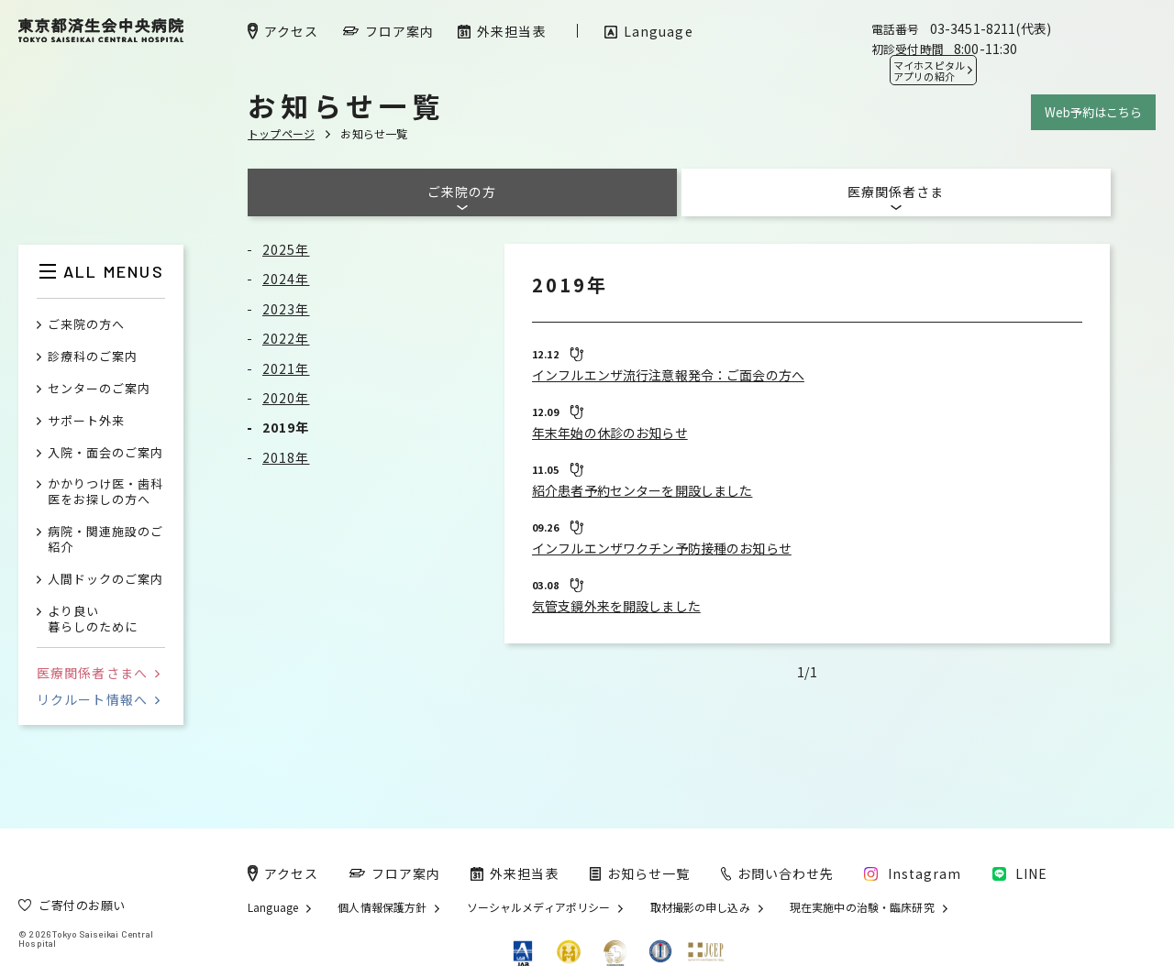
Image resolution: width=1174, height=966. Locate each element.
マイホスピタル (929, 70)
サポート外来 (86, 421)
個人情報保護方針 (382, 907)
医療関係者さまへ (98, 672)
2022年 (286, 338)
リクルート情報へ (98, 699)
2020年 (286, 398)
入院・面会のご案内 (105, 453)
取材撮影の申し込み (700, 907)
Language (273, 907)
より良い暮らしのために (93, 619)
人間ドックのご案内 (105, 579)
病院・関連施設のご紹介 (105, 539)
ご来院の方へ (86, 325)
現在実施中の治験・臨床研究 (862, 907)
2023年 (286, 309)
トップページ (281, 133)
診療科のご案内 (93, 357)
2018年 (286, 457)
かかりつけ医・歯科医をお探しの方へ (105, 492)
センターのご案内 (99, 389)
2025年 (286, 249)
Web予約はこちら (1093, 112)
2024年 (286, 278)
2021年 (286, 368)
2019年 (286, 427)
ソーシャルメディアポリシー (539, 907)
